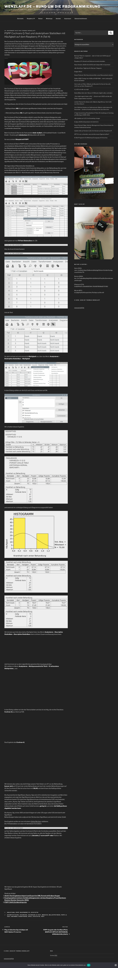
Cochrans (23, 915)
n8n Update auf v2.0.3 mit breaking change (87, 118)
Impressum (67, 18)
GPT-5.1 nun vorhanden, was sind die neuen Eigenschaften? (91, 134)
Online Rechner (36, 821)
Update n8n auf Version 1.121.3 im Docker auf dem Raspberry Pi (93, 131)
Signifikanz (22, 916)
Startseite (20, 18)
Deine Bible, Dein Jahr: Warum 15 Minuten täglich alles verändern (93, 93)
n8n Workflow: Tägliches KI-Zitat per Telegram (88, 68)
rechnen (14, 916)
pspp (63, 915)
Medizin (45, 915)
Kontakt (58, 18)
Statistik (34, 912)
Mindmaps (49, 18)
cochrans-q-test (34, 915)
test (43, 916)
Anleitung (11, 912)
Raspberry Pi (31, 18)
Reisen (40, 18)
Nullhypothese (54, 915)
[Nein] (116, 965)
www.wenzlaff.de (79, 307)
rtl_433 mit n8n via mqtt (81, 89)
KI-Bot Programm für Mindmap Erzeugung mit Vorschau (90, 137)
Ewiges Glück (78, 71)
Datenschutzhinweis (81, 18)
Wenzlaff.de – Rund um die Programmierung (52, 6)
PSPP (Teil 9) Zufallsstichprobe (15, 902)
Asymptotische (13, 915)
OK (89, 965)
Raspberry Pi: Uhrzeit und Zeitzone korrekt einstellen (89, 61)
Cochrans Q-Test (45, 664)
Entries (53, 955)
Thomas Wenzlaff (28, 30)
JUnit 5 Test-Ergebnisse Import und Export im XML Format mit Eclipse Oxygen (32, 896)
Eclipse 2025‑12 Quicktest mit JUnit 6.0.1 (86, 122)
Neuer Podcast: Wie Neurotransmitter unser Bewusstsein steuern (93, 75)
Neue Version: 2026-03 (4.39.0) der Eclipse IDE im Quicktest (92, 64)
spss (30, 916)
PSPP (17, 912)
